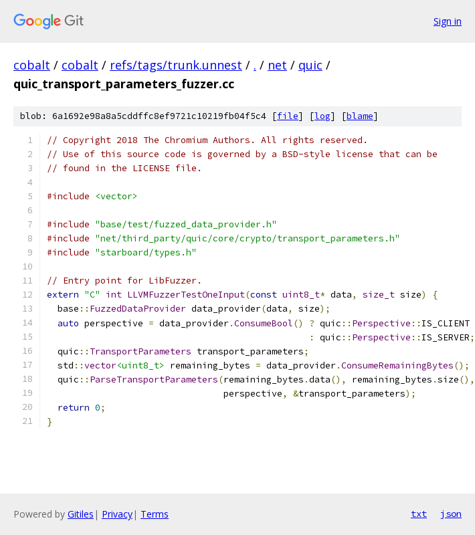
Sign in (448, 21)
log (322, 116)
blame (360, 116)
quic (310, 65)
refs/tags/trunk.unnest (176, 65)
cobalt (31, 65)
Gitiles (81, 514)
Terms (154, 514)
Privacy (117, 514)
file (287, 116)
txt (419, 514)
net (277, 65)
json (451, 514)
